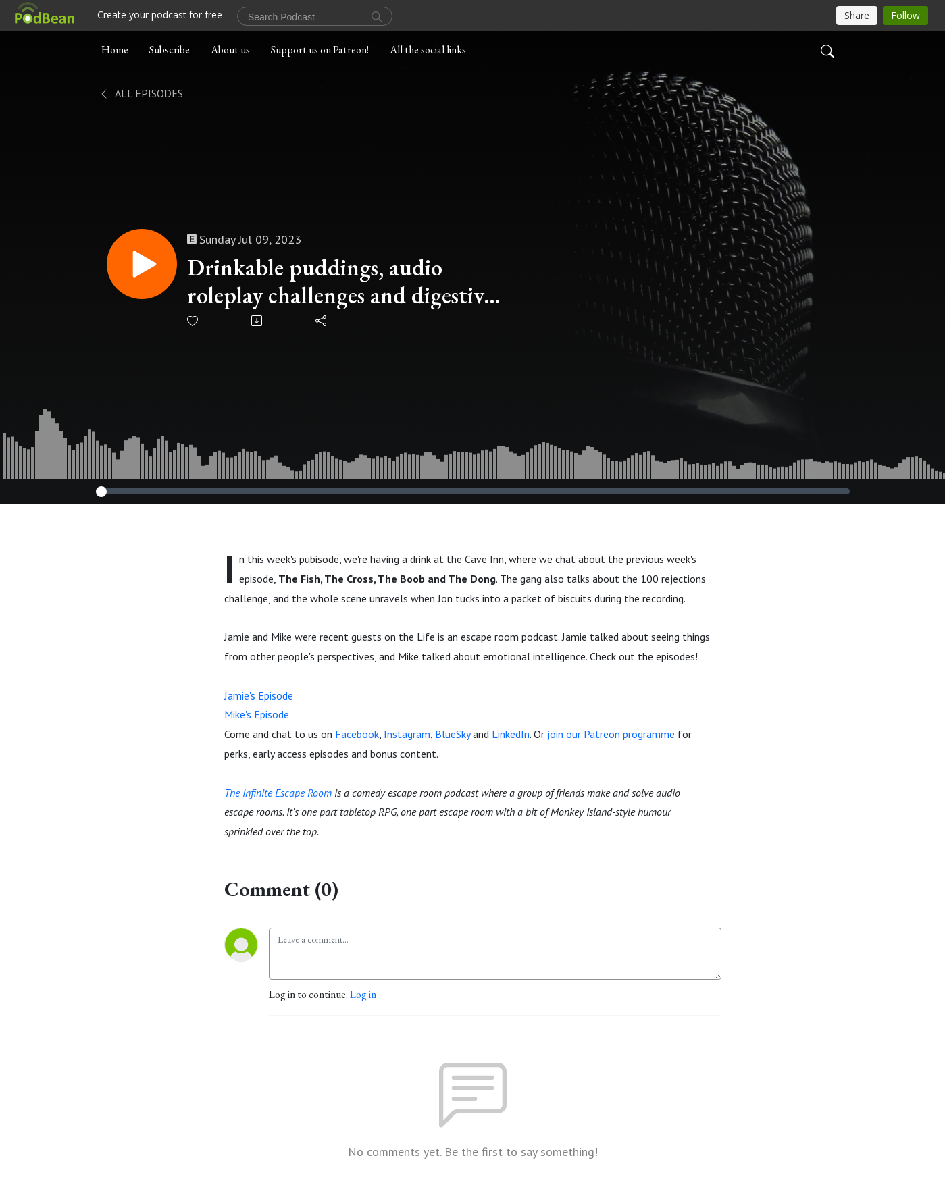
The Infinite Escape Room (278, 792)
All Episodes (141, 93)
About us (230, 50)
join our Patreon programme (611, 734)
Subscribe (169, 50)
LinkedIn (511, 734)
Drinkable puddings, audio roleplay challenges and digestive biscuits (340, 281)
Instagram (407, 734)
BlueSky (452, 734)
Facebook (357, 734)
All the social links (428, 50)
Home (114, 50)
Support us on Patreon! (320, 50)
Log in (363, 994)
